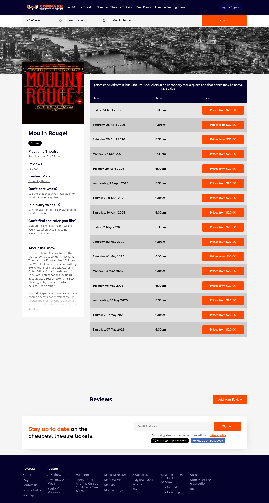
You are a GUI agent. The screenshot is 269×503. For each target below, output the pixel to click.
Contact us (30, 485)
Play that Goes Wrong (143, 481)
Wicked (194, 475)
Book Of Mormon (53, 490)
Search (224, 20)
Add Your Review (230, 399)
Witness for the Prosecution (200, 481)
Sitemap (28, 495)
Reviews (33, 169)
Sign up (227, 426)
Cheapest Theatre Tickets (114, 7)
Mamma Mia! (113, 480)
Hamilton (82, 475)
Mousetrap (140, 475)
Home (26, 475)
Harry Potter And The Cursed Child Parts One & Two (87, 485)
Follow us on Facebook (207, 441)
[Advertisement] (168, 363)
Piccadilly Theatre (39, 181)
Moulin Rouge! (114, 490)
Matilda (109, 485)
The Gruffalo (170, 487)
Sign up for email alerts (43, 226)
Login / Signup (231, 7)
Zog (192, 489)
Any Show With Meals (57, 481)
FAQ (25, 480)
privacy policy (217, 435)
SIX (135, 489)
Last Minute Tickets (79, 7)
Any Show (54, 475)
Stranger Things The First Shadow (172, 478)
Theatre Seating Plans (170, 7)
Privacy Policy (31, 490)
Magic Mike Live (115, 475)
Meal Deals (143, 7)
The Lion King (170, 492)
